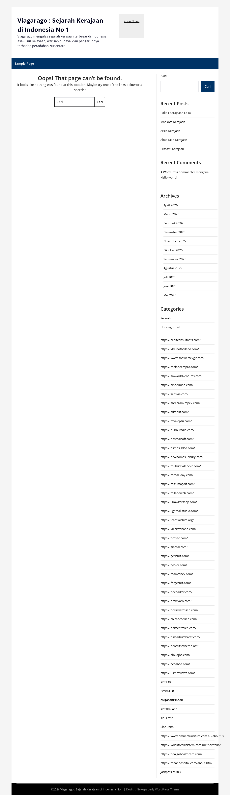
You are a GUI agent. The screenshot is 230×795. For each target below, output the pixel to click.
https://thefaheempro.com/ (179, 367)
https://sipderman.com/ (176, 385)
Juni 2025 (170, 286)
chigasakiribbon (171, 700)
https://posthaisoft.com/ (177, 439)
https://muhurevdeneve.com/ (180, 466)
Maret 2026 (171, 214)
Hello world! (168, 177)
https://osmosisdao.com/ (177, 448)
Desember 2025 (174, 232)
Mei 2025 (169, 295)
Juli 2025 (169, 277)
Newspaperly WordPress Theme (158, 789)
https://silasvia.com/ (174, 394)
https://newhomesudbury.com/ (182, 457)
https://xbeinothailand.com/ (179, 349)
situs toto (166, 718)
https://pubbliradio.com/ (177, 430)
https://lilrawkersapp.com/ (178, 502)
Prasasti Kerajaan (172, 149)
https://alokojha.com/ (175, 655)
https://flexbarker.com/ (176, 592)
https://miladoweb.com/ (177, 493)
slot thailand (168, 709)
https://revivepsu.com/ (176, 421)
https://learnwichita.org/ (177, 520)
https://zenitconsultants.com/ (180, 340)
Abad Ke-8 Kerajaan (173, 139)
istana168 (167, 691)
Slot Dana (167, 727)
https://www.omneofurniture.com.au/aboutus (192, 736)
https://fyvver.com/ (173, 565)
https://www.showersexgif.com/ (182, 358)
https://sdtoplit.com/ (174, 412)
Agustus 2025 (172, 268)
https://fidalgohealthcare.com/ (181, 754)
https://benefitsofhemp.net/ (179, 646)
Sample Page (24, 63)
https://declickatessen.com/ (179, 610)
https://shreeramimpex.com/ (180, 403)
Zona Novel (131, 21)
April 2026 (170, 205)
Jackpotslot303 (170, 772)
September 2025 (174, 259)
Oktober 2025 (173, 250)
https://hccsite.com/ (174, 538)
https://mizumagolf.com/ (177, 484)
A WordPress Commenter (177, 172)
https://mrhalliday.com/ (176, 475)
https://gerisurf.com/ (174, 556)
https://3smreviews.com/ (177, 673)
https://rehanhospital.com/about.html (186, 763)
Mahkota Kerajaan (172, 122)
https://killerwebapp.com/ (178, 529)
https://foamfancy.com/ (176, 574)
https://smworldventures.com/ (181, 376)
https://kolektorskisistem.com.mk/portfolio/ (190, 745)
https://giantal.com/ (174, 547)
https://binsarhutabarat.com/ (180, 637)
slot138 (165, 682)
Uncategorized (170, 327)
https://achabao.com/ (175, 664)
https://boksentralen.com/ (178, 628)
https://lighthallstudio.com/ (179, 511)
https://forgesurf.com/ (175, 583)
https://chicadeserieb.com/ (178, 619)
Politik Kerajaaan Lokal (175, 112)
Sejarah (165, 318)
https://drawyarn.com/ (176, 601)
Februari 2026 (173, 223)
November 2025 (174, 241)
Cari (163, 76)
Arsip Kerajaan (170, 130)
